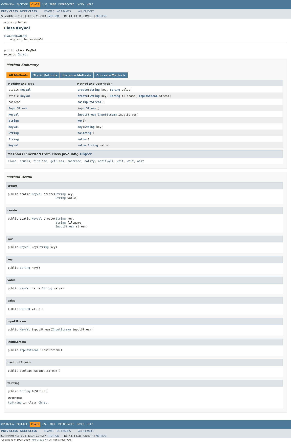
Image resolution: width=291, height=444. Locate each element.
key (80, 120)
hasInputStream (89, 102)
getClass (57, 161)
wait (120, 161)
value (81, 139)
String (94, 89)
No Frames (64, 11)
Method (53, 16)
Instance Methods (77, 75)
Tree (53, 4)
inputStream (86, 108)
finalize (40, 161)
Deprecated (66, 4)
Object (23, 54)
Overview (7, 4)
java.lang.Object (15, 35)
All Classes (86, 11)
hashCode (74, 161)
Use (44, 4)
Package (22, 4)
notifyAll (105, 161)
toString (84, 133)
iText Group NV (39, 439)
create (82, 89)
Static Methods (45, 75)
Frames (49, 11)
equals (25, 161)
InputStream (148, 96)
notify (89, 161)
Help (90, 4)
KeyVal (25, 89)
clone (12, 161)
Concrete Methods (111, 75)
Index (81, 4)
